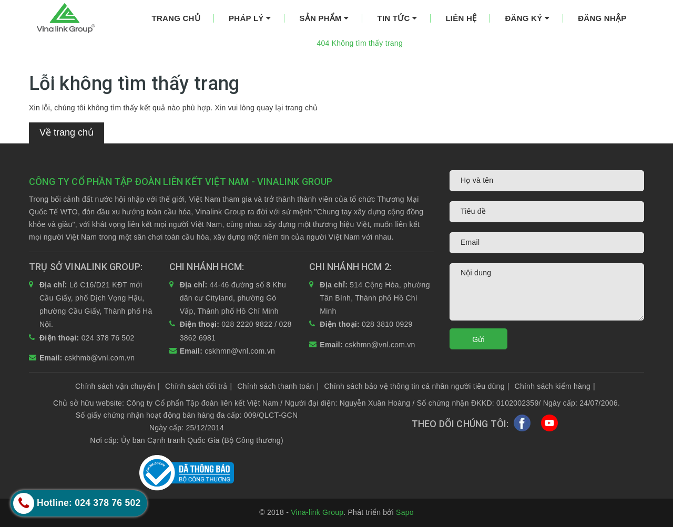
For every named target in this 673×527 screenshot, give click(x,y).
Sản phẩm (324, 18)
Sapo (405, 512)
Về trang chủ (66, 132)
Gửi (478, 339)
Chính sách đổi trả (198, 386)
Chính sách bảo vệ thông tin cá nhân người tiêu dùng (416, 386)
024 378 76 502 (108, 338)
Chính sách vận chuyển (117, 386)
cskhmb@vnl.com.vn (100, 358)
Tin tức (397, 18)
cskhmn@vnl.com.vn (240, 351)
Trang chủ (176, 18)
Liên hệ (460, 18)
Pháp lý (250, 18)
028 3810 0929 (387, 324)
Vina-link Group (317, 512)
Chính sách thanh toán (278, 386)
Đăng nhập (602, 18)
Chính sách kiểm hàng (555, 386)
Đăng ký (527, 18)
